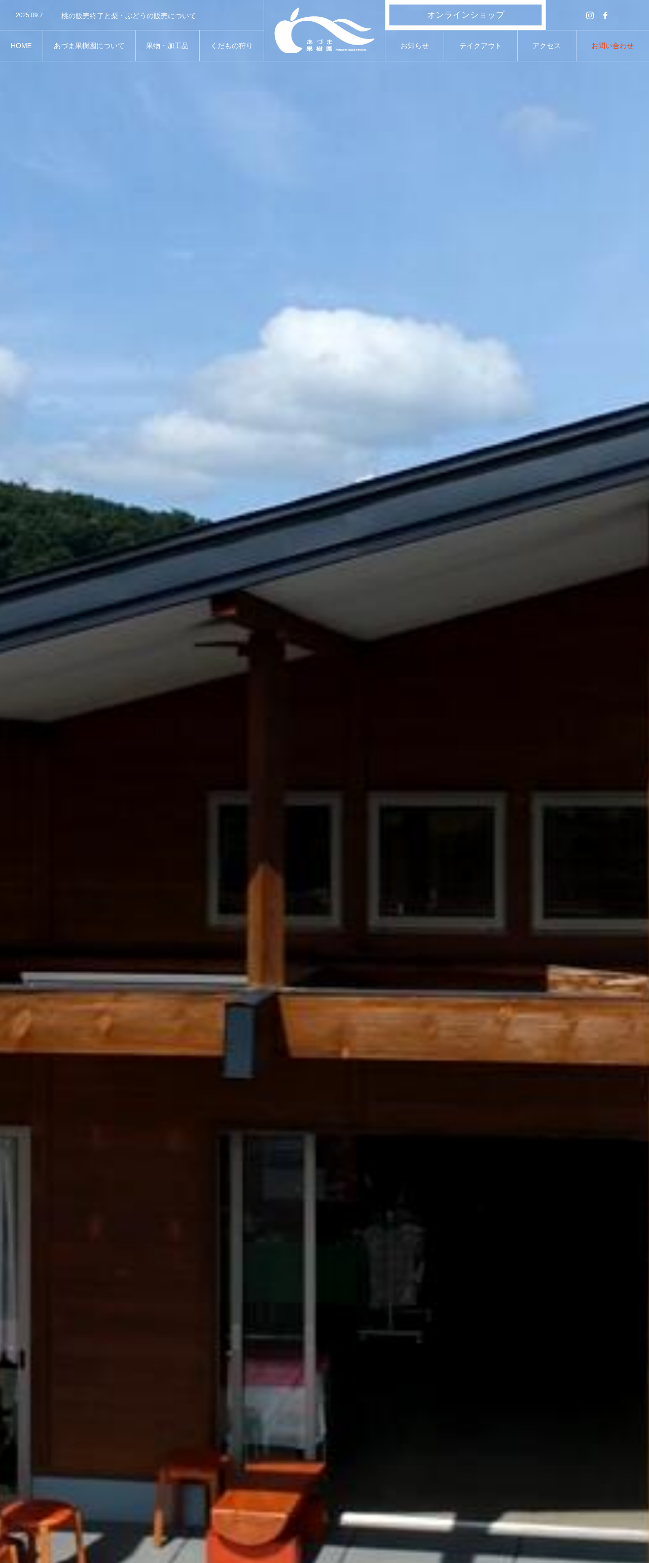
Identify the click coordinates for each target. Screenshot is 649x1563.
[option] (132, 16)
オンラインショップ (465, 15)
